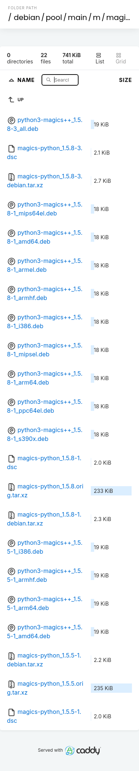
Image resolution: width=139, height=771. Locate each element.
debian (27, 17)
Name (26, 79)
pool (54, 17)
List (100, 58)
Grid (121, 58)
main (77, 17)
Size (125, 80)
